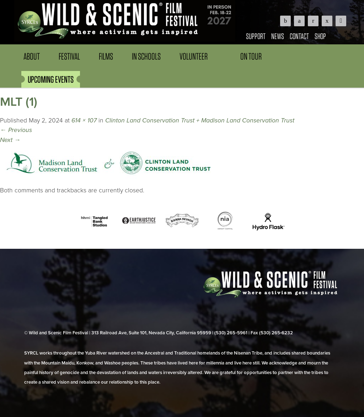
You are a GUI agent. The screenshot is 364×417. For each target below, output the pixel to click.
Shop (320, 36)
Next (10, 140)
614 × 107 (84, 120)
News (277, 36)
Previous (16, 130)
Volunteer (194, 56)
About (31, 56)
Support (256, 36)
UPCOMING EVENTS (51, 79)
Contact (299, 36)
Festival (69, 56)
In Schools (146, 56)
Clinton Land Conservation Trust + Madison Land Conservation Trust (199, 120)
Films (106, 56)
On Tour (251, 56)
